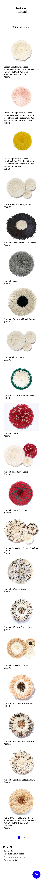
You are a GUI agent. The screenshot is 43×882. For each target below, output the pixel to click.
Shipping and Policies (13, 871)
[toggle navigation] (38, 15)
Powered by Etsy (10, 877)
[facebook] (4, 864)
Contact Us (8, 868)
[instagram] (11, 864)
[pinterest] (8, 864)
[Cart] (36, 875)
